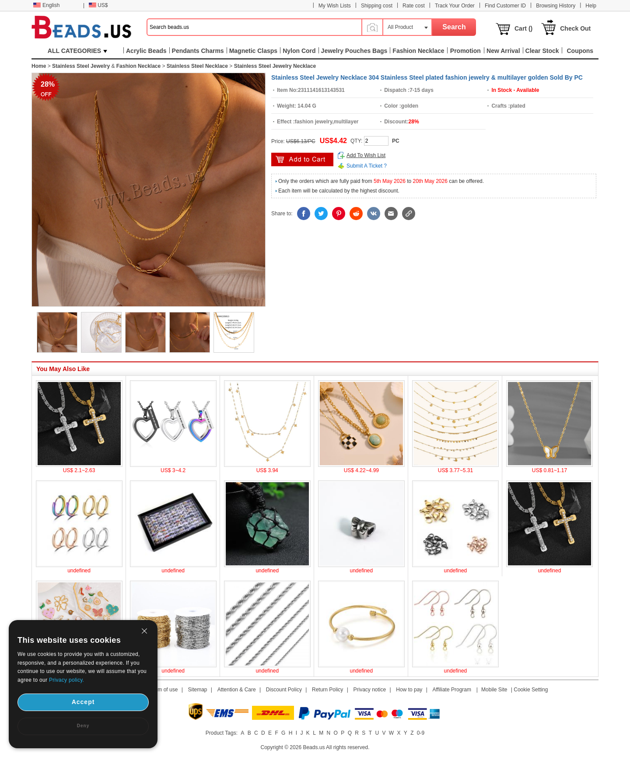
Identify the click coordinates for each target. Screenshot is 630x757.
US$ (98, 5)
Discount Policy (284, 690)
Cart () (523, 28)
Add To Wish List (365, 155)
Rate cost (413, 6)
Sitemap (197, 690)
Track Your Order (455, 6)
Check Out (575, 28)
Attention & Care (236, 690)
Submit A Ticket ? (366, 166)
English (46, 5)
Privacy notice (370, 690)
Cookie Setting (531, 690)
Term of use (164, 690)
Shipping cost (376, 6)
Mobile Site (494, 690)
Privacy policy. (66, 680)
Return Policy (327, 690)
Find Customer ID (505, 6)
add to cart (302, 159)
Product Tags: (222, 733)
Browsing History (555, 6)
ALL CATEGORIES (77, 50)
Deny (83, 725)
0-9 (420, 733)
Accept (83, 701)
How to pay (409, 690)
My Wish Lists (334, 6)
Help (590, 6)
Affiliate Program (451, 690)
